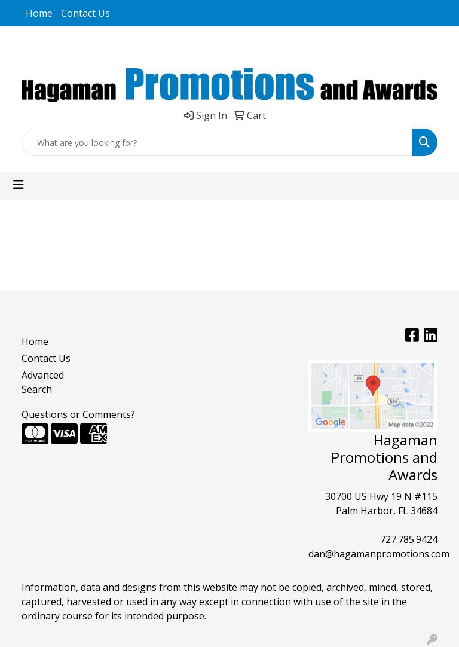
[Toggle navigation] (18, 184)
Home (39, 13)
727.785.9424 (408, 539)
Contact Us (85, 13)
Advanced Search (43, 382)
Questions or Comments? (78, 414)
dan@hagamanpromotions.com (378, 553)
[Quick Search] (217, 142)
